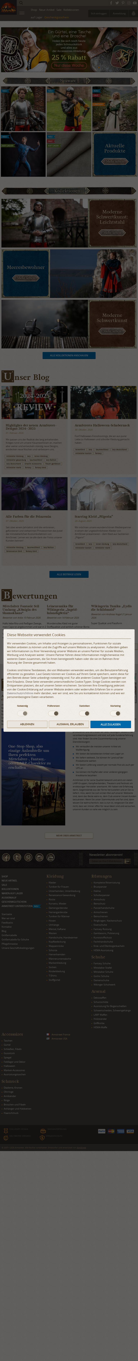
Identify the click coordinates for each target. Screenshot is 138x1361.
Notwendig (22, 705)
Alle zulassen (111, 724)
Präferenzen (53, 705)
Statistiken (84, 705)
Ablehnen (27, 724)
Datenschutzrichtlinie (20, 693)
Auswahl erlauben (70, 724)
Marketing (115, 705)
